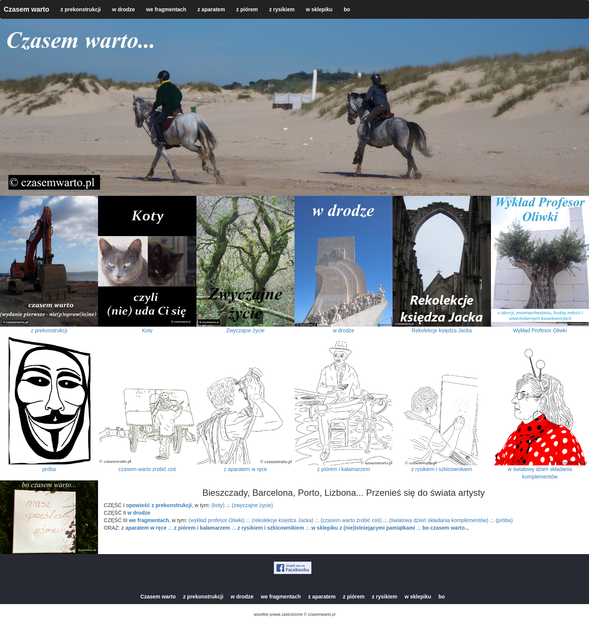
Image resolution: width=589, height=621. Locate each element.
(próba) (504, 520)
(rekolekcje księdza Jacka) (282, 520)
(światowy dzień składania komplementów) (439, 520)
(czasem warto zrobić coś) (351, 520)
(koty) (218, 505)
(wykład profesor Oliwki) (217, 520)
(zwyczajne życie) (252, 505)
